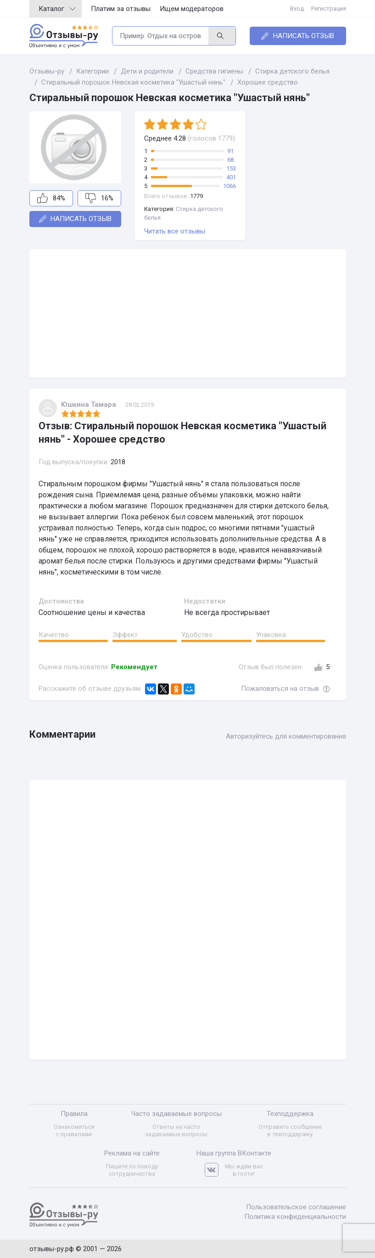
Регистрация (328, 8)
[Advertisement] (187, 313)
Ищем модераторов (192, 9)
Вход (297, 8)
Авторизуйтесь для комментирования (286, 736)
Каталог (57, 9)
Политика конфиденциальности (295, 1216)
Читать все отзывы (174, 231)
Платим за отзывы (121, 9)
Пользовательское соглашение (296, 1207)
